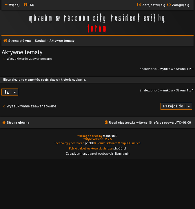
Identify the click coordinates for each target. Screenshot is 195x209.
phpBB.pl (119, 148)
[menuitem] (28, 5)
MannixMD (110, 136)
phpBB (89, 143)
